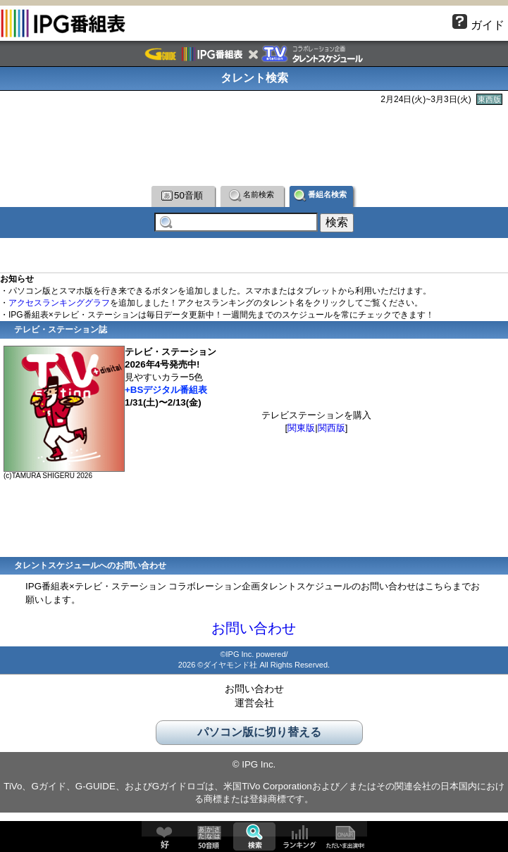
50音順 (182, 195)
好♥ (164, 836)
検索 (254, 836)
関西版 (331, 431)
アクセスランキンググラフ (59, 306)
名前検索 (251, 195)
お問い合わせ (253, 631)
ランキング (299, 836)
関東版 (301, 431)
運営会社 (254, 706)
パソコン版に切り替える (259, 735)
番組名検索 (320, 195)
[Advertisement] (254, 143)
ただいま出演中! (344, 836)
